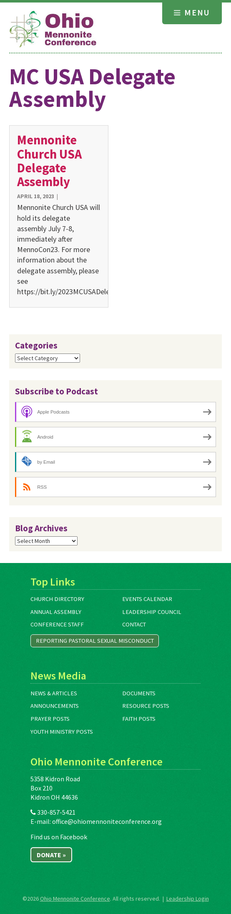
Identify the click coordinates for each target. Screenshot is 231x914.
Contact (134, 624)
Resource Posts (145, 705)
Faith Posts (139, 718)
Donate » (51, 855)
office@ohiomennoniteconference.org (107, 821)
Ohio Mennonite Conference (75, 898)
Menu (192, 12)
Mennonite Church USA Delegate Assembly (49, 160)
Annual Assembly (55, 612)
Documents (139, 693)
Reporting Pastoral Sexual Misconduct (95, 640)
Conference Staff (57, 624)
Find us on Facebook (58, 837)
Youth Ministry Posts (61, 731)
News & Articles (53, 693)
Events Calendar (147, 599)
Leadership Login (187, 898)
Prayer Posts (50, 718)
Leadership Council (151, 612)
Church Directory (57, 599)
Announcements (54, 705)
